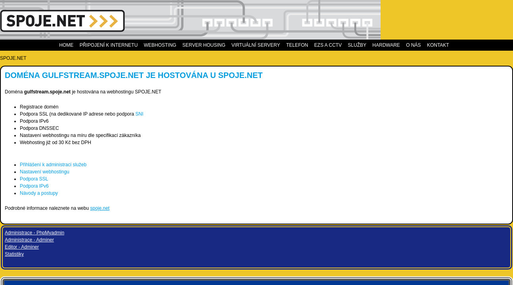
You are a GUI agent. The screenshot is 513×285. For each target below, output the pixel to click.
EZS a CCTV (334, 45)
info (430, 157)
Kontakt (432, 45)
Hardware (387, 45)
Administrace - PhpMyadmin (390, 63)
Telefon (306, 45)
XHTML (137, 235)
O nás (411, 45)
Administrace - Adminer (385, 70)
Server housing (212, 45)
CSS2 (155, 235)
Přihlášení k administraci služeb (123, 164)
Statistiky (369, 84)
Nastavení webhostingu (115, 172)
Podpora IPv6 (104, 186)
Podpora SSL (104, 179)
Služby (360, 45)
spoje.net (170, 208)
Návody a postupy (109, 193)
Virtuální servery (265, 45)
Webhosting (169, 45)
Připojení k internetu (117, 45)
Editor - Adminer (377, 77)
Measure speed (384, 175)
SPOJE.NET (83, 58)
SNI (210, 114)
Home (76, 45)
